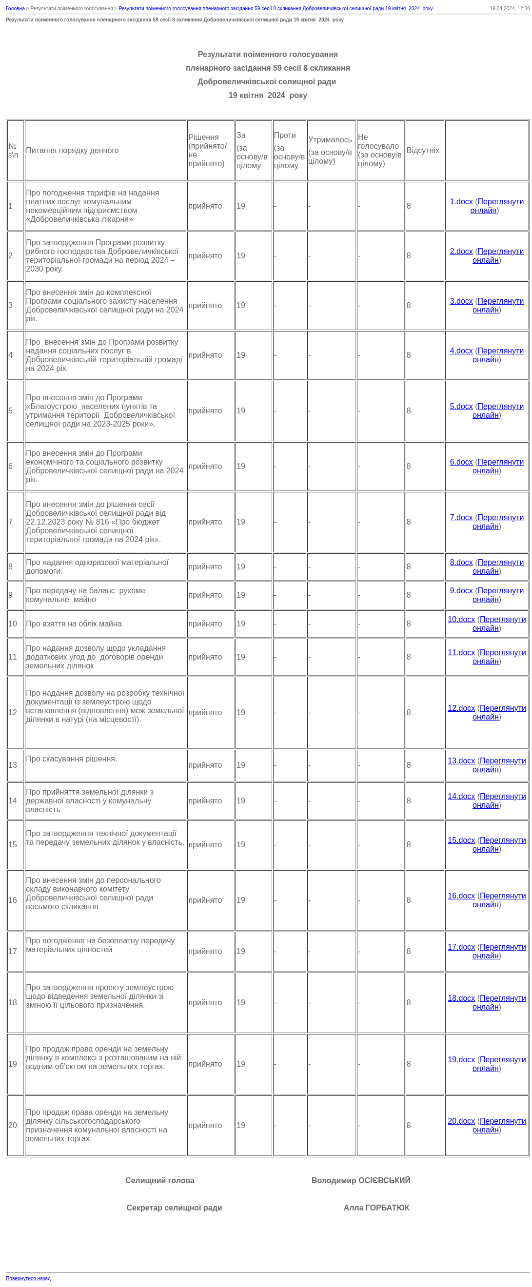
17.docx (461, 947)
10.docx (461, 619)
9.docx (461, 590)
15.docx (461, 840)
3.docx (461, 301)
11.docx (461, 652)
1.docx (461, 201)
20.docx (461, 1121)
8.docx (461, 562)
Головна (15, 8)
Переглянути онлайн (498, 255)
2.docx (461, 251)
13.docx (461, 761)
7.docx (461, 517)
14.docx (461, 796)
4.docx (461, 351)
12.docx (461, 708)
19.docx (461, 1059)
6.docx (461, 462)
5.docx (461, 406)
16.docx (461, 896)
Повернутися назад (28, 1278)
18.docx (461, 998)
